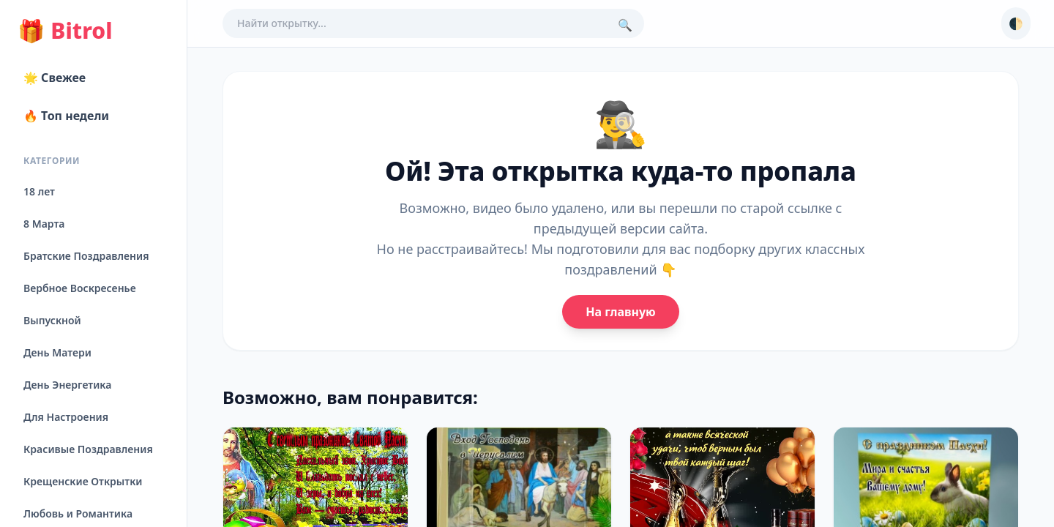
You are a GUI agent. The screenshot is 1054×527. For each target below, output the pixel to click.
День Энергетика (67, 385)
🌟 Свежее (54, 78)
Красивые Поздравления (88, 449)
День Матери (57, 352)
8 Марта (43, 224)
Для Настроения (65, 417)
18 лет (39, 191)
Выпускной (52, 320)
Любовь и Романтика (77, 513)
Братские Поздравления (86, 256)
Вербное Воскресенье (79, 288)
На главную (620, 312)
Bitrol (65, 31)
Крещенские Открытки (83, 481)
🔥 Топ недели (66, 116)
